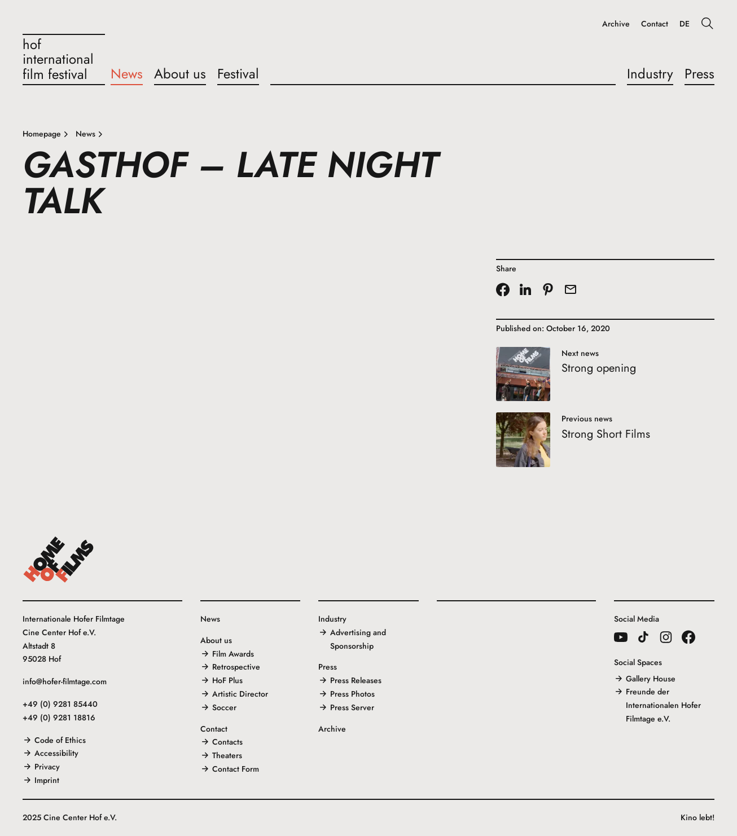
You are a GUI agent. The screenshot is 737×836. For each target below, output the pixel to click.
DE (684, 24)
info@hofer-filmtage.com (65, 681)
